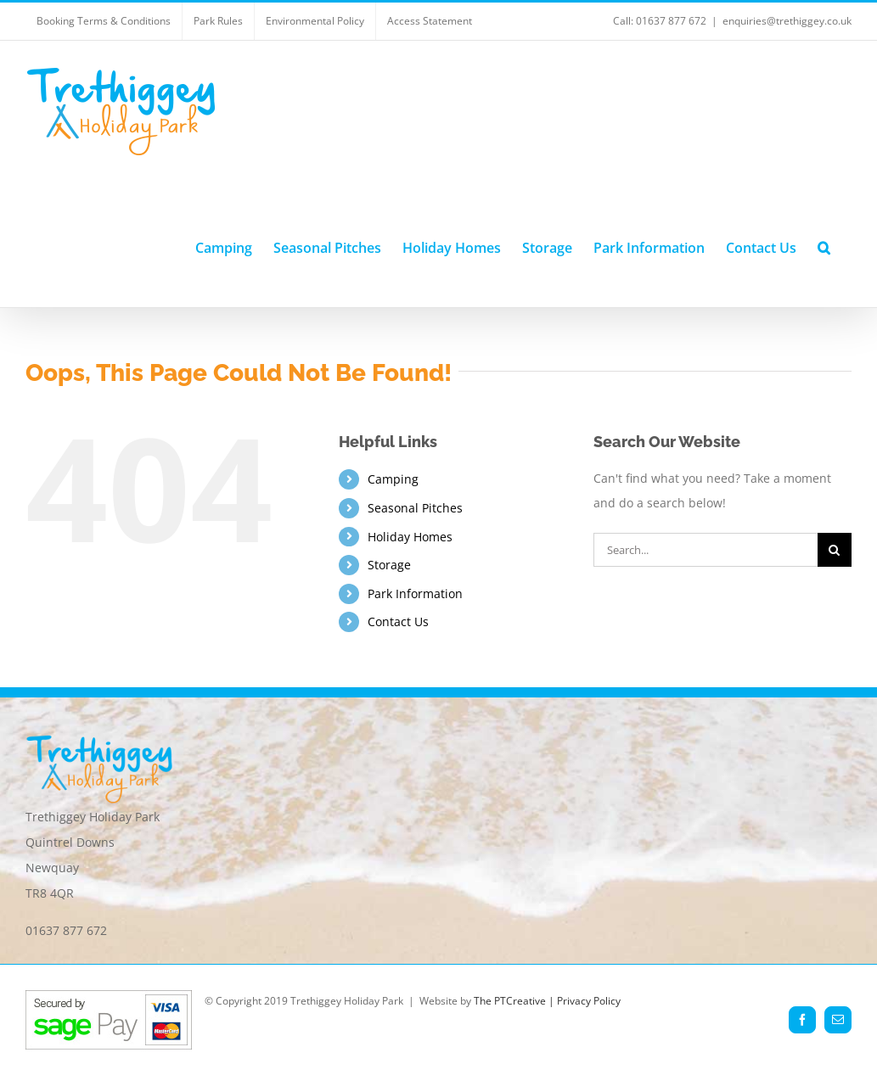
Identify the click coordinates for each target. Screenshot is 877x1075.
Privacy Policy (589, 1001)
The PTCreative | (515, 1001)
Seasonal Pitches (415, 508)
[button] (824, 245)
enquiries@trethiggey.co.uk (787, 21)
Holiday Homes (410, 537)
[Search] (835, 550)
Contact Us (398, 621)
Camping (393, 479)
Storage (389, 565)
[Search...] (705, 550)
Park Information (415, 593)
